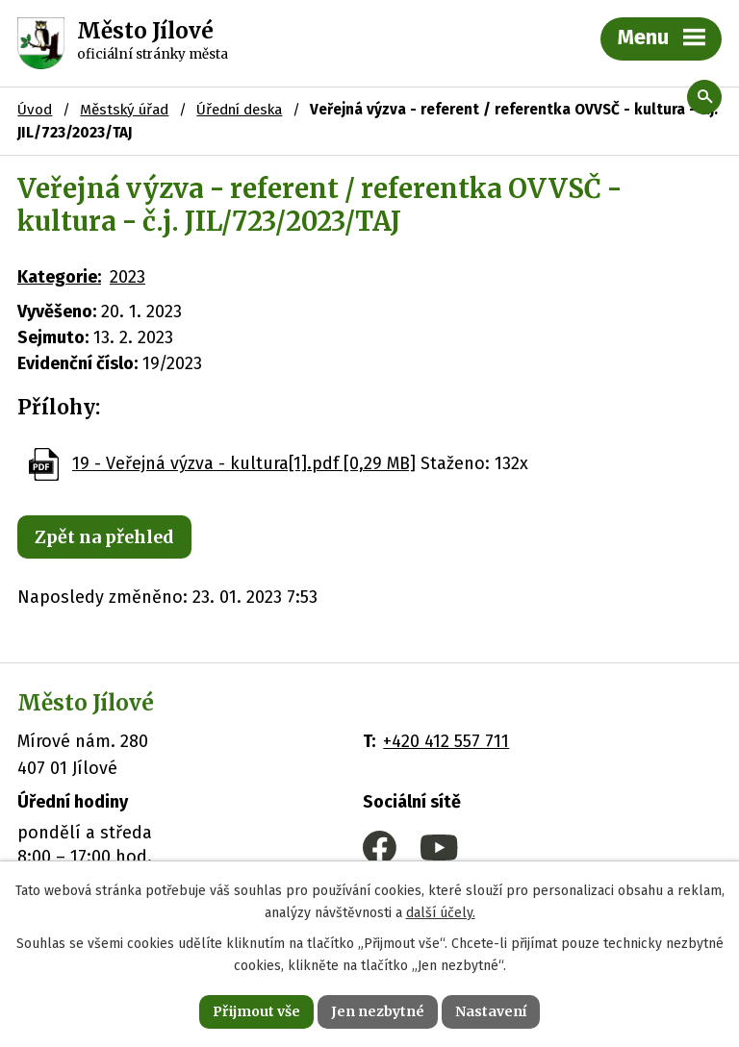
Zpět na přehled (104, 537)
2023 (127, 276)
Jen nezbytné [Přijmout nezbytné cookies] (377, 1011)
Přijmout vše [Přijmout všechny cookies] (256, 1011)
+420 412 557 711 (446, 741)
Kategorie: (59, 276)
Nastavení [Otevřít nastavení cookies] (490, 1011)
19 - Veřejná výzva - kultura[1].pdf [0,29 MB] (244, 463)
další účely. (440, 913)
